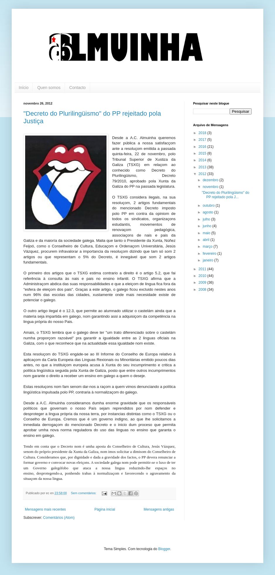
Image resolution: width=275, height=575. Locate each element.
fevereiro (210, 253)
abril (206, 240)
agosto (208, 212)
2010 (203, 276)
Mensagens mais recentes (45, 509)
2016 (203, 147)
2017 (203, 140)
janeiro (208, 260)
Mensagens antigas (159, 509)
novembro (211, 187)
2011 (203, 269)
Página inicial (104, 509)
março (208, 246)
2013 (203, 167)
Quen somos (48, 87)
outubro (209, 205)
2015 (203, 153)
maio (207, 233)
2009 (203, 282)
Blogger (164, 549)
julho (207, 219)
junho (207, 226)
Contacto (77, 87)
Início (23, 87)
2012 (203, 174)
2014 (203, 160)
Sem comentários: (84, 493)
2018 (203, 133)
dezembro (211, 180)
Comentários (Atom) (58, 518)
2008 (203, 290)
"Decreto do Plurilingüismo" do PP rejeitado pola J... (225, 195)
